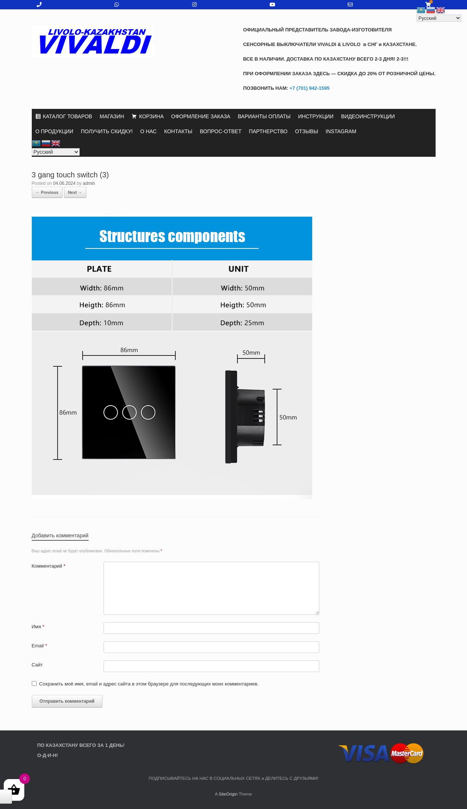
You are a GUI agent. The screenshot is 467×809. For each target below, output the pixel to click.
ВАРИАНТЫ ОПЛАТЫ (264, 116)
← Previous (47, 192)
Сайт (37, 665)
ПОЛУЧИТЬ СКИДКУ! (107, 131)
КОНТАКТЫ (178, 131)
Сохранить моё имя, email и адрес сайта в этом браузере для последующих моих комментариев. (149, 684)
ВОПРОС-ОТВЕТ (221, 131)
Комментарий (49, 566)
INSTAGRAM (341, 131)
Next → (75, 192)
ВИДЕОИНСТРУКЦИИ (368, 116)
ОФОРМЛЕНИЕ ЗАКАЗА (200, 116)
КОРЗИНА (151, 116)
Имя (38, 626)
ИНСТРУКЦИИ (316, 116)
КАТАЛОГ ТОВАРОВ (67, 116)
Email (39, 645)
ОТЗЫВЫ (306, 131)
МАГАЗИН (111, 116)
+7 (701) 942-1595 (309, 88)
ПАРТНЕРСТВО (268, 131)
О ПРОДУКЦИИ (55, 131)
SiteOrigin (228, 794)
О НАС (148, 131)
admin (89, 183)
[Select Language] (56, 152)
